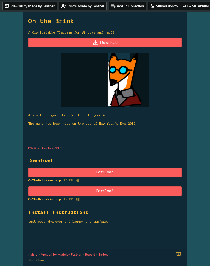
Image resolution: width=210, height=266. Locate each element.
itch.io (32, 254)
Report (90, 254)
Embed (103, 254)
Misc (31, 260)
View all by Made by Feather (61, 254)
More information (46, 147)
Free (41, 260)
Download (105, 43)
